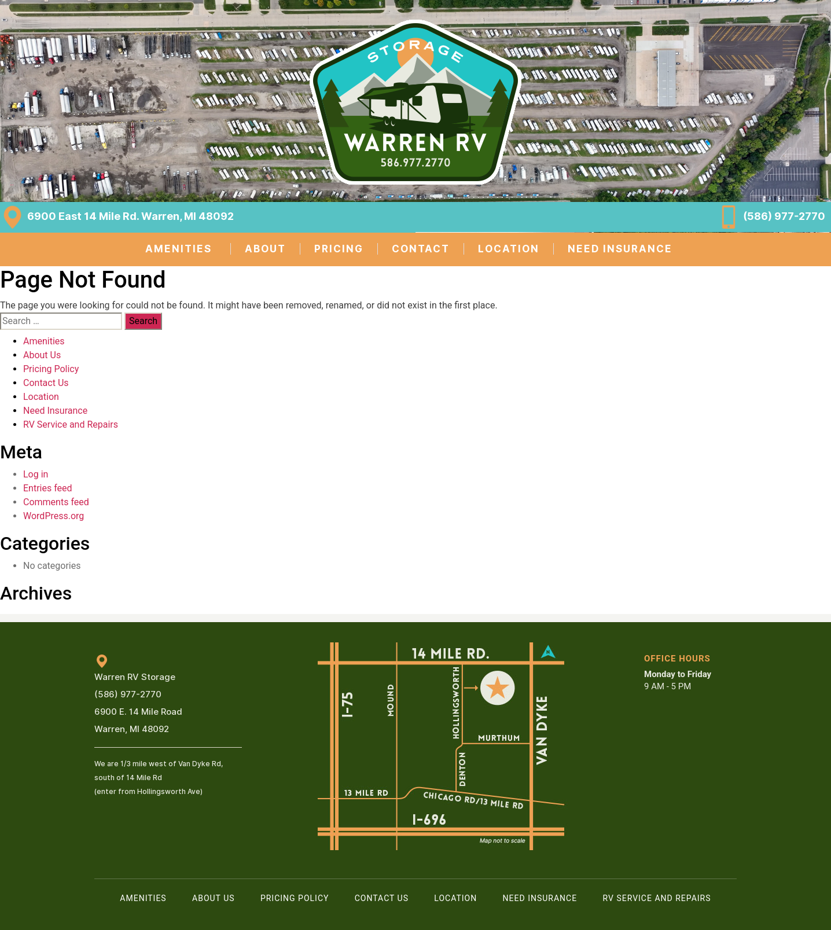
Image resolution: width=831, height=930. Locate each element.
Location (41, 396)
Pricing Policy (51, 368)
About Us (42, 355)
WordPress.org (53, 515)
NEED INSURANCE (620, 249)
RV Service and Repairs (70, 424)
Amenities (44, 341)
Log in (35, 474)
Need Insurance (55, 410)
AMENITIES (178, 249)
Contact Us (46, 382)
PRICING (338, 249)
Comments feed (56, 502)
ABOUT (265, 249)
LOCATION (508, 249)
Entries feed (47, 488)
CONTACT (421, 249)
